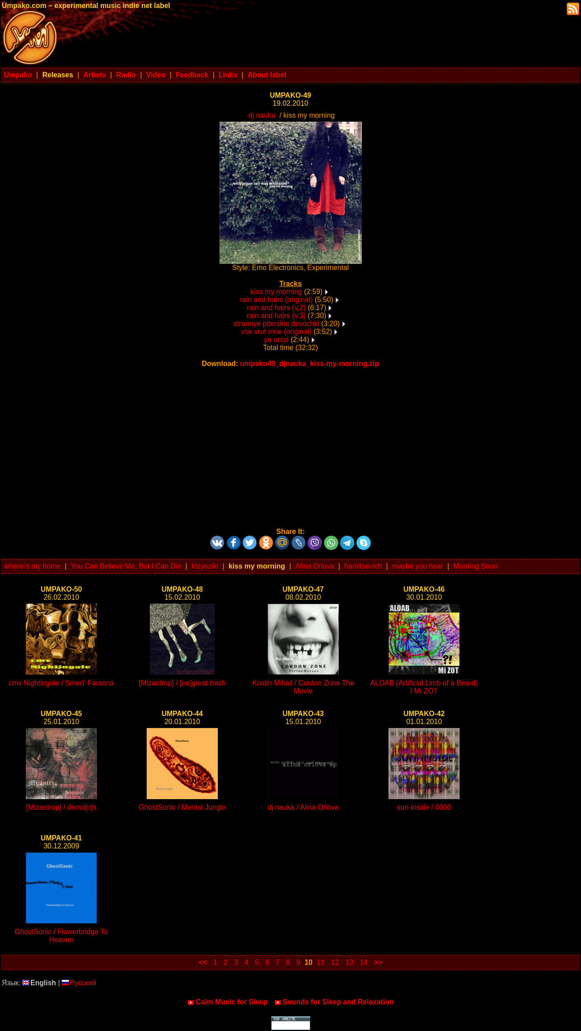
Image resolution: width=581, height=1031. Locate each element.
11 (321, 962)
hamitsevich (363, 566)
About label (267, 75)
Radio (126, 75)
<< (203, 962)
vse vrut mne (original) (276, 331)
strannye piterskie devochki (276, 323)
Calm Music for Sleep (227, 1002)
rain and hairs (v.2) (276, 307)
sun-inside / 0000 (424, 807)
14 (364, 962)
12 (335, 962)
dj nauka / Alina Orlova (303, 807)
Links (228, 75)
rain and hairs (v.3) (276, 315)
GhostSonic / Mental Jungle (182, 807)
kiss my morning (276, 291)
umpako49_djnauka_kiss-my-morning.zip (309, 363)
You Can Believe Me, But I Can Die (126, 566)
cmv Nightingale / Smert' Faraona (61, 683)
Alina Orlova (314, 566)
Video (155, 75)
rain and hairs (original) (276, 299)
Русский (79, 983)
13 (349, 962)
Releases (57, 75)
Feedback (192, 75)
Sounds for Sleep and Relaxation (334, 1002)
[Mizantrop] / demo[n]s (61, 807)
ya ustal (276, 339)
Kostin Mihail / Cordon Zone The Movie (303, 687)
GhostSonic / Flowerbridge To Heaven (61, 935)
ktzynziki (205, 566)
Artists (95, 75)
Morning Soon (475, 566)
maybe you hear (417, 566)
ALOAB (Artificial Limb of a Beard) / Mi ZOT (424, 687)
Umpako (18, 75)
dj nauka (262, 115)
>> (378, 962)
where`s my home (32, 566)
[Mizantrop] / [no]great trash (182, 683)
